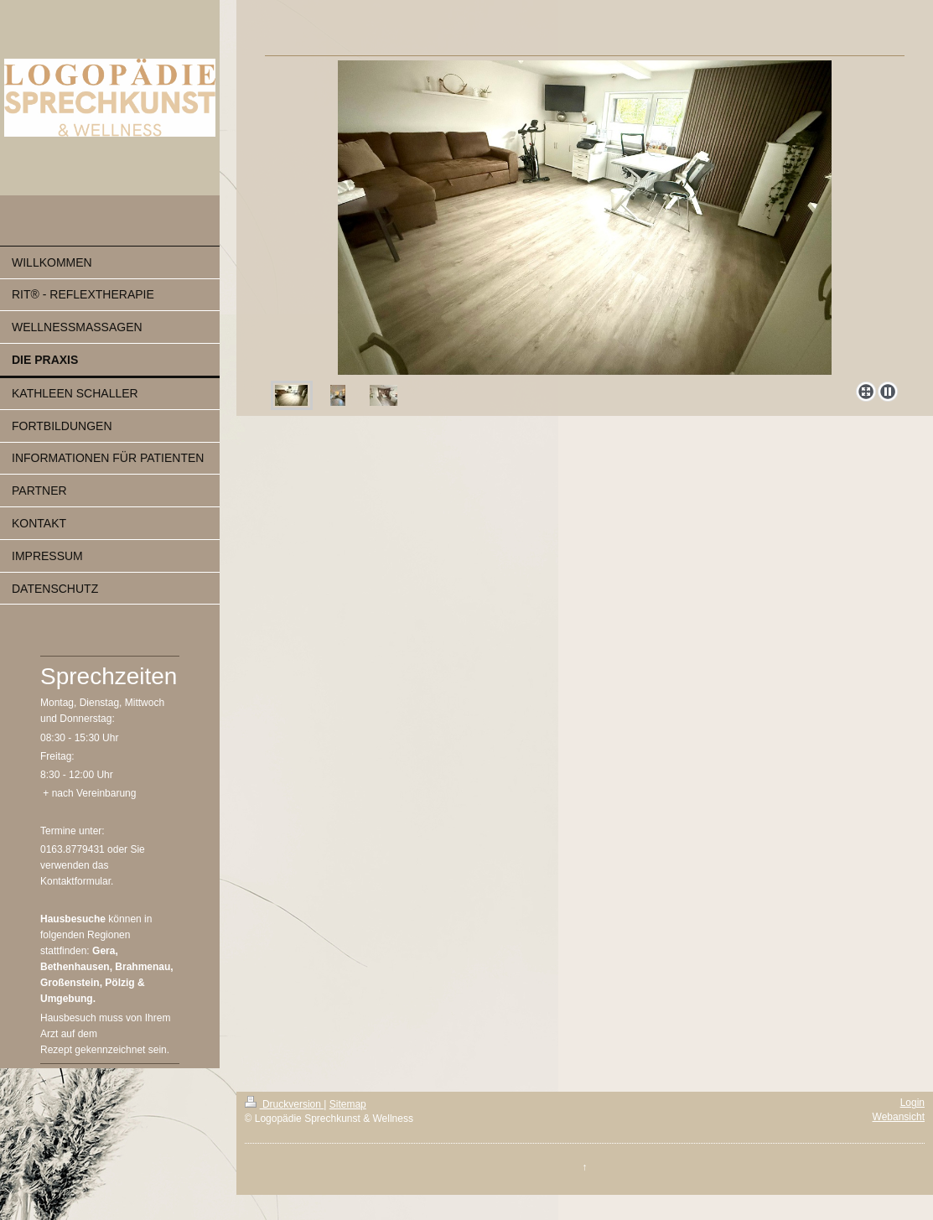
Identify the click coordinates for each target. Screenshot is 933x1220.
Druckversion (284, 1104)
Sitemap (347, 1104)
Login (912, 1102)
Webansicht (899, 1117)
